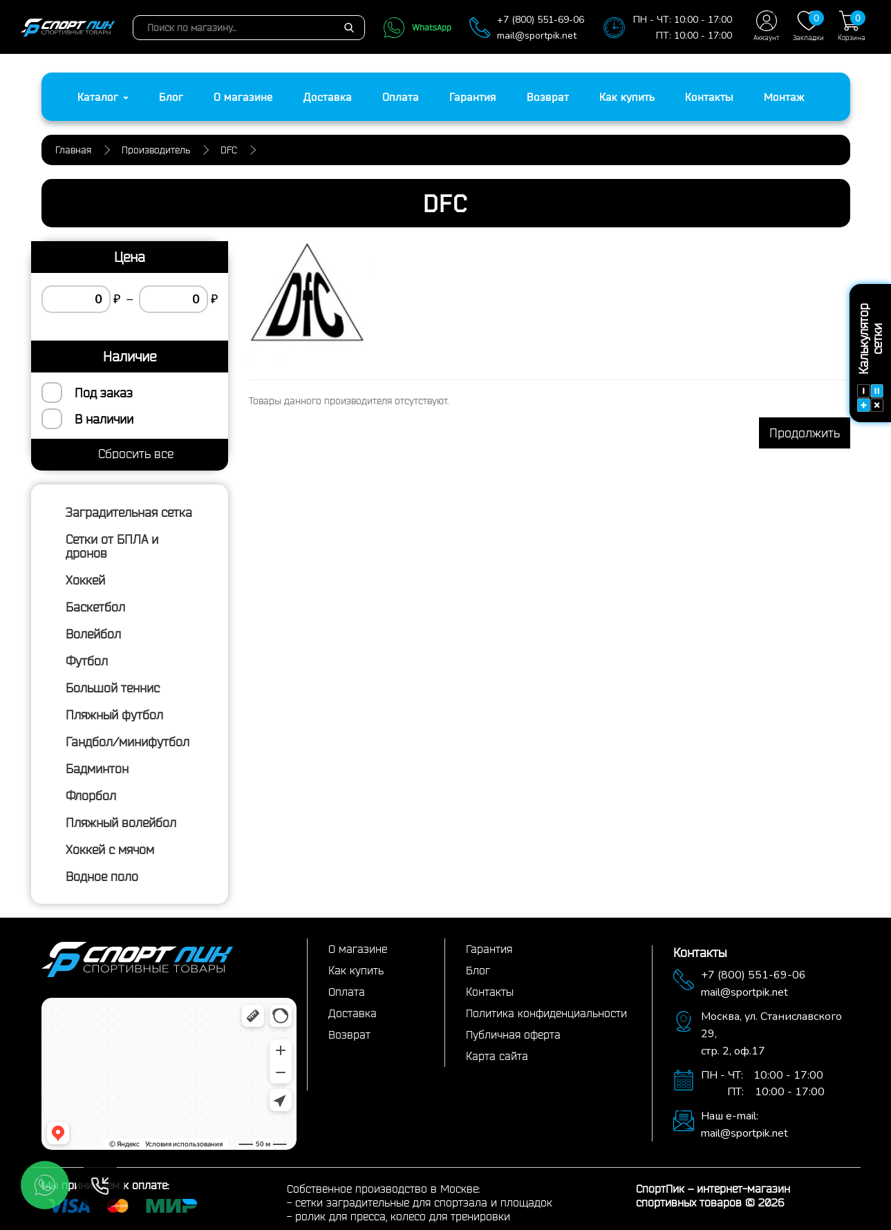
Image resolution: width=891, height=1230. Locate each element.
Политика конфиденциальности (546, 1013)
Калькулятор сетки (870, 357)
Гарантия (472, 97)
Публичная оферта (513, 1034)
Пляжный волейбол (121, 822)
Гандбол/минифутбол (127, 741)
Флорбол (91, 795)
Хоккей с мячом (110, 849)
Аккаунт (766, 25)
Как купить (627, 97)
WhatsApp (417, 28)
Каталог (103, 97)
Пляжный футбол (114, 714)
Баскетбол (95, 607)
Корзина (851, 25)
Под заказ (104, 392)
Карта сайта (497, 1056)
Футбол (87, 661)
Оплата (400, 97)
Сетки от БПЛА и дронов (112, 546)
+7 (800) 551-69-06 (540, 19)
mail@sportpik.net (536, 35)
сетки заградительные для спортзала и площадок (423, 1202)
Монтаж (784, 97)
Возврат (548, 97)
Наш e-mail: (729, 1116)
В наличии (104, 419)
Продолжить (804, 432)
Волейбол (93, 634)
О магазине (243, 97)
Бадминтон (97, 768)
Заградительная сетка (129, 512)
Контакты (709, 97)
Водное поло (102, 876)
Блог (171, 97)
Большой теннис (113, 687)
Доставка (327, 97)
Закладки (808, 25)
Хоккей (85, 580)
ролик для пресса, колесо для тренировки (402, 1216)
